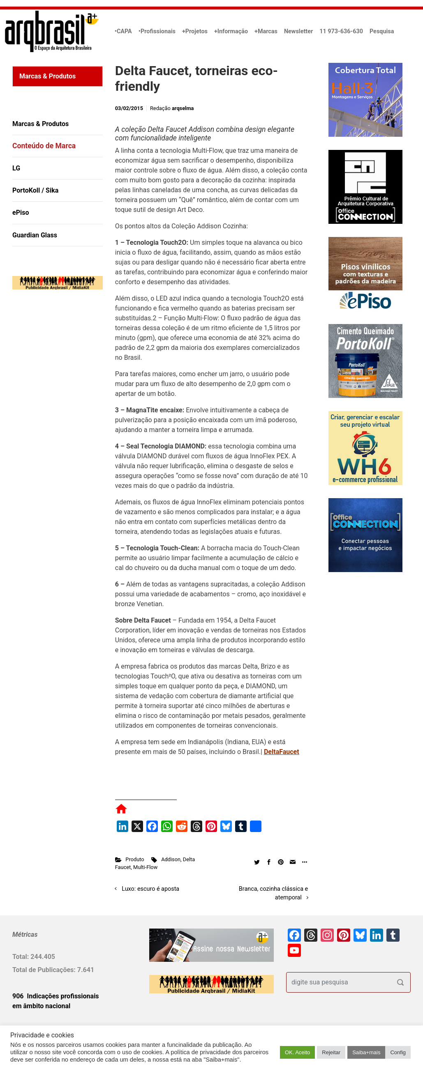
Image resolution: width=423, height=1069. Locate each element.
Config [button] (398, 1052)
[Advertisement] (63, 379)
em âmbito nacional (41, 1006)
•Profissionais (157, 31)
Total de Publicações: (44, 970)
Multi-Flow (145, 867)
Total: (21, 957)
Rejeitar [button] (331, 1052)
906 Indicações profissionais (55, 996)
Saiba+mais (366, 1052)
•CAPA (123, 31)
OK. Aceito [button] (297, 1052)
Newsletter (298, 31)
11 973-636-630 (341, 31)
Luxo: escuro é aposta (150, 888)
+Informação (231, 31)
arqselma (183, 108)
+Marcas (265, 31)
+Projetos (195, 31)
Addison (170, 859)
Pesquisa (382, 31)
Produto (134, 859)
